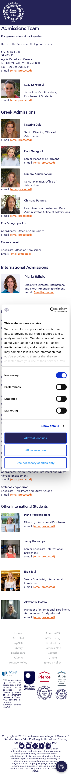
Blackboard (18, 652)
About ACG (52, 633)
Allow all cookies (35, 437)
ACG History (53, 638)
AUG (5, 680)
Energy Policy (53, 662)
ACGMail (18, 638)
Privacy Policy (18, 662)
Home (18, 633)
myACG (18, 643)
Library (18, 648)
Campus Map (52, 648)
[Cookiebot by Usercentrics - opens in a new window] (50, 309)
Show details (50, 425)
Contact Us (53, 643)
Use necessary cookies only (35, 462)
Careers (53, 652)
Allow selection (35, 450)
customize (59, 4)
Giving (53, 657)
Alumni (18, 657)
